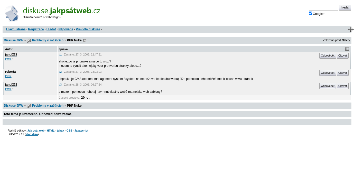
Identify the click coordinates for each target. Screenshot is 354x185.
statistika (32, 134)
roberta (10, 71)
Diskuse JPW (13, 40)
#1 (60, 54)
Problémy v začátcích (47, 40)
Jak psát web (35, 130)
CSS (69, 130)
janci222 (11, 54)
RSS (84, 40)
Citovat (342, 55)
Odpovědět (327, 55)
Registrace (36, 29)
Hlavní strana (15, 29)
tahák (60, 130)
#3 (60, 84)
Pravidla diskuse (88, 29)
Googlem (317, 14)
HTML (50, 130)
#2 (60, 71)
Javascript (81, 130)
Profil (8, 58)
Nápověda (66, 29)
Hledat (51, 29)
